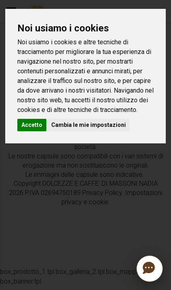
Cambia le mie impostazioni (88, 125)
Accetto (31, 125)
